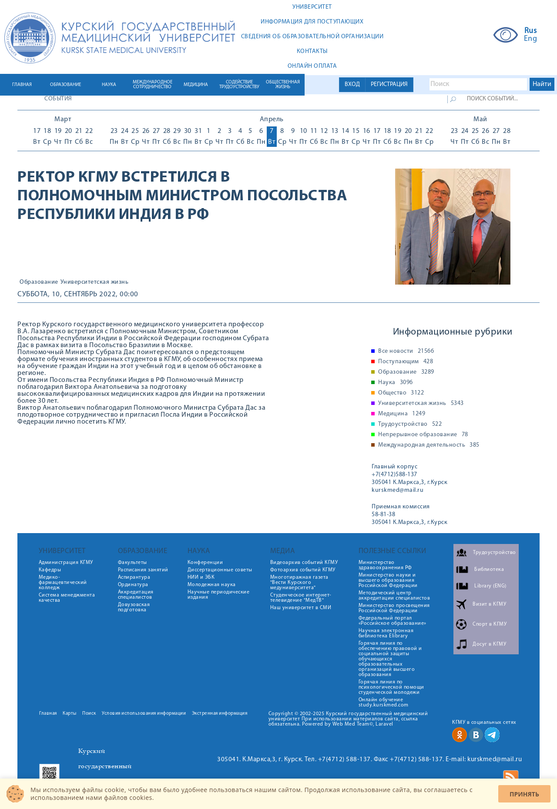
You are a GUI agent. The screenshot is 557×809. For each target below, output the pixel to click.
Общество (401, 393)
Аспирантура (134, 577)
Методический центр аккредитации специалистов (394, 595)
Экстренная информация (220, 713)
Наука (395, 383)
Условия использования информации (144, 713)
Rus (530, 31)
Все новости (406, 351)
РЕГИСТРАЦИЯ (389, 84)
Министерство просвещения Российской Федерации (394, 608)
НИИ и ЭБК (201, 577)
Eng (530, 39)
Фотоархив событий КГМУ (303, 570)
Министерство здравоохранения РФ (385, 565)
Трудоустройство (410, 424)
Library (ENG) (490, 586)
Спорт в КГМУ (490, 624)
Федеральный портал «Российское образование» (392, 621)
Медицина (401, 414)
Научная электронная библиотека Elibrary (386, 633)
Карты (70, 713)
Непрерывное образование (423, 435)
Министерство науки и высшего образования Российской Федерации (388, 580)
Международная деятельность (429, 445)
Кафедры (50, 570)
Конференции (205, 562)
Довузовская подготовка (134, 607)
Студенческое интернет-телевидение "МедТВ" (301, 598)
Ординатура (133, 584)
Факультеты (132, 562)
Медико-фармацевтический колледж (63, 582)
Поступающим (405, 362)
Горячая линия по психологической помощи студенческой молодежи (391, 687)
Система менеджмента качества (67, 598)
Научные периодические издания (219, 595)
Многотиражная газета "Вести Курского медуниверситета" (299, 582)
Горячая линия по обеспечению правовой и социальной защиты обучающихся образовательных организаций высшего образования (390, 659)
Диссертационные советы (220, 570)
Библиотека (489, 569)
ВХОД (352, 84)
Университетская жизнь (94, 282)
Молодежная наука (212, 584)
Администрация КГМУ (66, 562)
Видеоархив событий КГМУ (304, 562)
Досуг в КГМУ (489, 644)
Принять (524, 794)
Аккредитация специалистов (136, 595)
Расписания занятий (143, 570)
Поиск (89, 713)
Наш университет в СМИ (301, 607)
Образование (39, 282)
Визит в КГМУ (489, 604)
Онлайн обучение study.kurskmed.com (384, 702)
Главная (48, 713)
